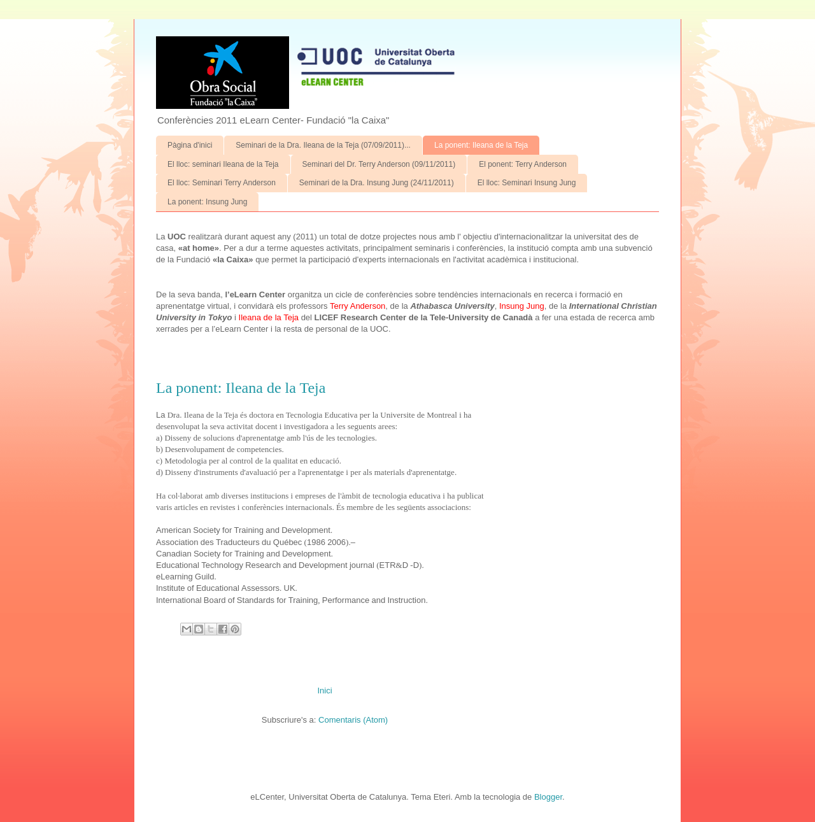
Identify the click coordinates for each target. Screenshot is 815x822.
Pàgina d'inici (189, 145)
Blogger (548, 797)
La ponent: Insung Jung (207, 201)
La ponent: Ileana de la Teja (481, 145)
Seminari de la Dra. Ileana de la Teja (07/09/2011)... (323, 145)
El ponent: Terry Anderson (523, 164)
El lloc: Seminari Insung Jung (527, 182)
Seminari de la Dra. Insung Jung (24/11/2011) (376, 182)
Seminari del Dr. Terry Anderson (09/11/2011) (379, 164)
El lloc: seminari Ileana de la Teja (223, 164)
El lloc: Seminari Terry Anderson (221, 182)
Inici (324, 690)
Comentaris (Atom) (353, 720)
